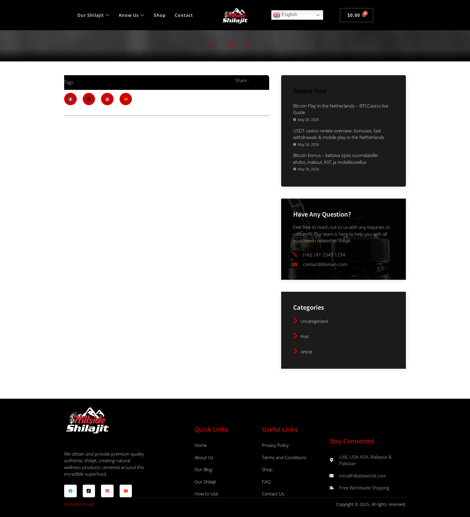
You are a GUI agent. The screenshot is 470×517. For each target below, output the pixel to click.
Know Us (132, 15)
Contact (184, 15)
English (285, 15)
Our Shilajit (93, 15)
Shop (160, 15)
